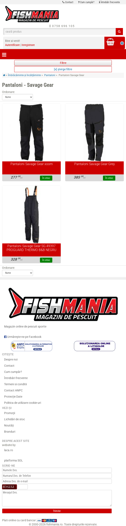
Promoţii (9, 413)
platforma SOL (13, 460)
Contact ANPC (13, 390)
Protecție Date (13, 396)
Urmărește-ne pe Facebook (22, 336)
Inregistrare (28, 45)
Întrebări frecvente (109, 2)
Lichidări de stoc (14, 419)
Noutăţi (9, 425)
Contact (67, 2)
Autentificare (12, 45)
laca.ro (8, 450)
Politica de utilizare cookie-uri (22, 402)
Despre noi (11, 359)
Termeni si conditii (15, 384)
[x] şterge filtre (63, 69)
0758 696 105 (62, 26)
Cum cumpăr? (86, 2)
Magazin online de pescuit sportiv (63, 306)
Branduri (9, 431)
